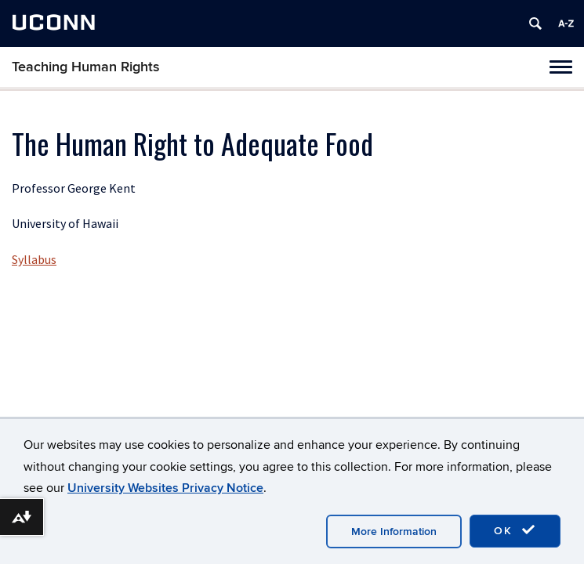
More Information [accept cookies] (394, 531)
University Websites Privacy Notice (165, 488)
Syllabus (34, 259)
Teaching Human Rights (86, 67)
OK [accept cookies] (515, 530)
